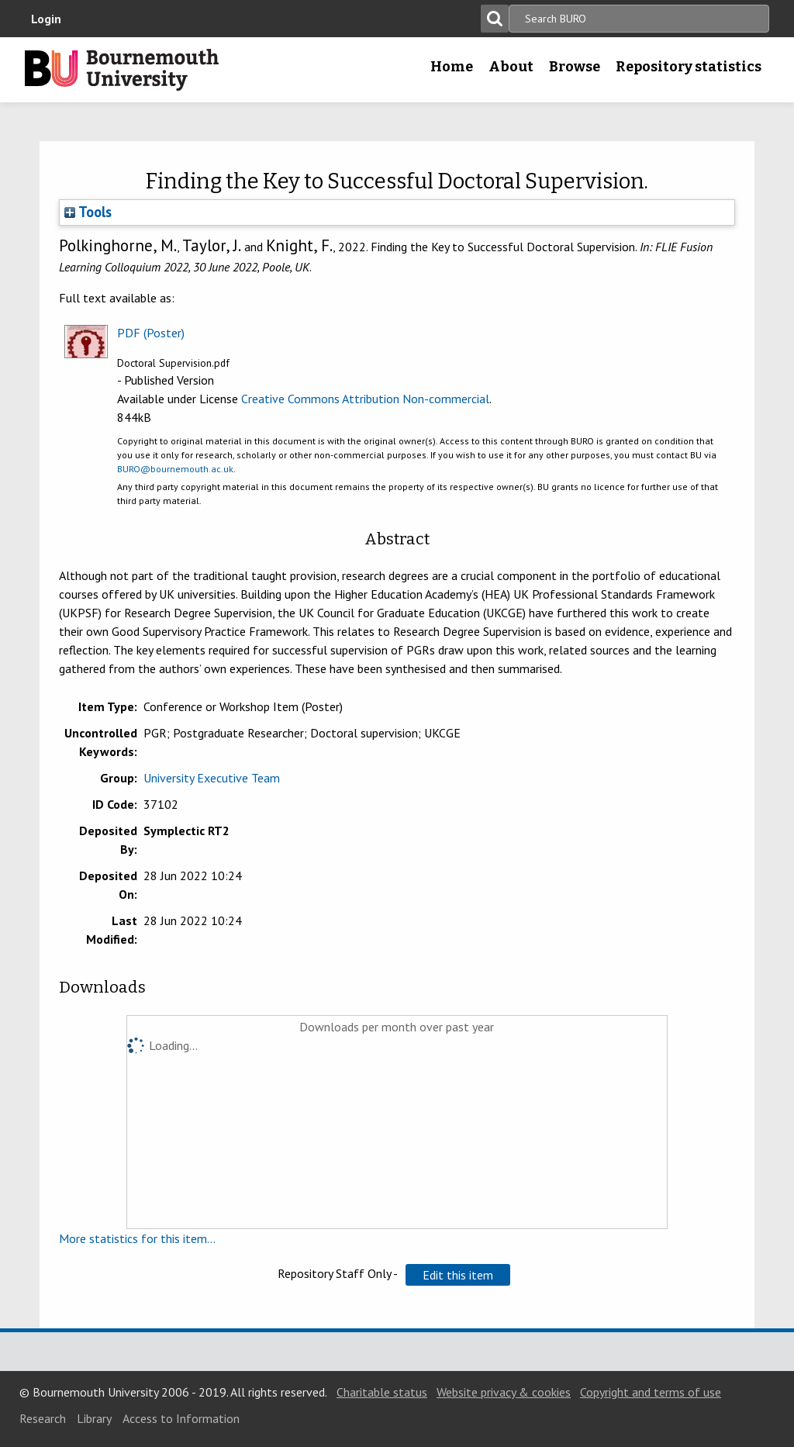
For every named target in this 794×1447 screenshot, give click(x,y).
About (510, 66)
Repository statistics (688, 66)
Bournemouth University (122, 70)
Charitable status (382, 1392)
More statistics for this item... (137, 1238)
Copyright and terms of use (650, 1392)
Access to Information (181, 1418)
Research (42, 1418)
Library (94, 1418)
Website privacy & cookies (504, 1392)
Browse (574, 66)
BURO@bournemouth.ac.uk (175, 469)
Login (46, 18)
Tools (88, 211)
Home (451, 66)
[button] (458, 1275)
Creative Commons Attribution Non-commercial (365, 398)
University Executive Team (211, 778)
